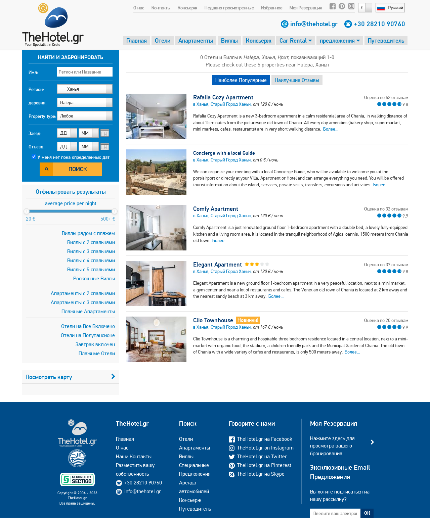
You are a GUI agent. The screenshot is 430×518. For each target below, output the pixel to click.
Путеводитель (386, 40)
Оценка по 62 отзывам (386, 97)
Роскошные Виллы (94, 278)
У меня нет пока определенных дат (74, 157)
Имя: (33, 72)
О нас (138, 8)
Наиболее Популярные (241, 80)
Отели (162, 40)
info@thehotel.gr (314, 23)
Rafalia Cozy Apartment (223, 97)
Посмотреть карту (71, 376)
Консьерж (187, 8)
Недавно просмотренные (229, 8)
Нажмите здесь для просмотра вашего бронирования (332, 446)
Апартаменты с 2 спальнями (83, 293)
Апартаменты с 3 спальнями (83, 302)
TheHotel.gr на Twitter (258, 456)
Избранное (272, 8)
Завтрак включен (95, 344)
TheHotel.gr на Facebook (260, 439)
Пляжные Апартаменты (88, 311)
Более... (330, 129)
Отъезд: (37, 147)
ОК (367, 513)
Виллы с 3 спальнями (91, 251)
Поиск (78, 169)
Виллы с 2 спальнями (91, 242)
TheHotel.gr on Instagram (261, 447)
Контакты (161, 8)
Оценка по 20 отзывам (386, 320)
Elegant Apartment (217, 264)
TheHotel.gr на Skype (257, 474)
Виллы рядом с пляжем (88, 233)
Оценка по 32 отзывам (386, 209)
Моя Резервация (306, 8)
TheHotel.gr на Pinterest (260, 465)
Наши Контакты (134, 456)
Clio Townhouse (213, 320)
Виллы (229, 40)
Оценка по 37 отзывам (386, 265)
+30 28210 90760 (379, 23)
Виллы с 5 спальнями (91, 269)
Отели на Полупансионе (88, 335)
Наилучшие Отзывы (297, 80)
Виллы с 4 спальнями (91, 260)
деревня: (38, 103)
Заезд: (35, 133)
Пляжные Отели (97, 353)
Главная (136, 40)
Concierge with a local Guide (224, 153)
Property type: (42, 116)
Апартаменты (195, 40)
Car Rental (296, 40)
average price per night (70, 203)
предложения (340, 40)
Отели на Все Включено (88, 326)
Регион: (36, 89)
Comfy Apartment (215, 209)
